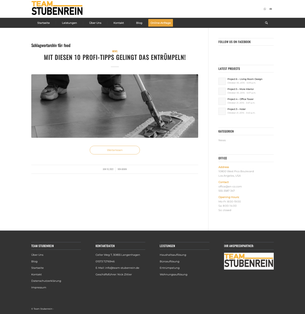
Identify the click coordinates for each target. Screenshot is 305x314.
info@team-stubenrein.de (122, 267)
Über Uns (37, 254)
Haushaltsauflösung (173, 254)
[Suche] (266, 23)
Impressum (38, 287)
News (114, 51)
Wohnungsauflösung (173, 274)
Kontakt (36, 274)
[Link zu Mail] (271, 9)
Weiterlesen (115, 150)
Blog (34, 261)
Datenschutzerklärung (46, 280)
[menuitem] (43, 23)
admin (124, 169)
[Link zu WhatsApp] (265, 9)
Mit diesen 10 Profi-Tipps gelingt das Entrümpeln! (115, 57)
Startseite (37, 267)
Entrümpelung (170, 267)
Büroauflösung (169, 261)
